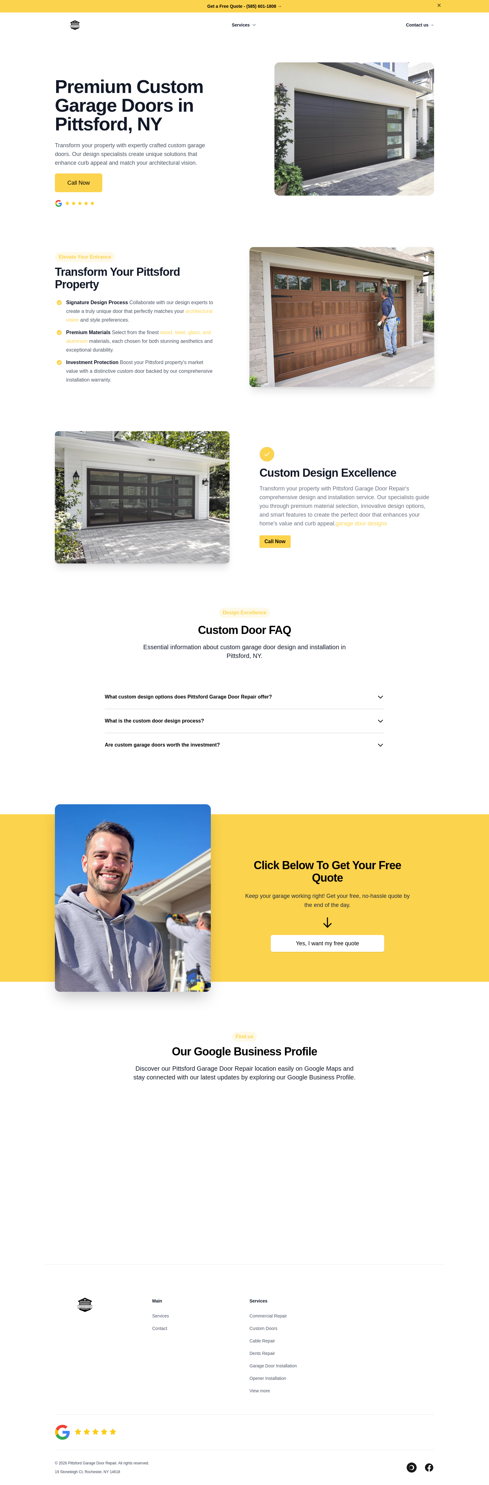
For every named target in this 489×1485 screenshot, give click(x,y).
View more (259, 1390)
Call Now (78, 183)
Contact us (420, 24)
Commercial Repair (268, 1315)
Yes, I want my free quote (327, 943)
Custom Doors (263, 1328)
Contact (159, 1328)
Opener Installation (267, 1378)
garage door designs (361, 523)
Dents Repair (262, 1353)
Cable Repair (262, 1340)
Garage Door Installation (273, 1365)
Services (244, 25)
